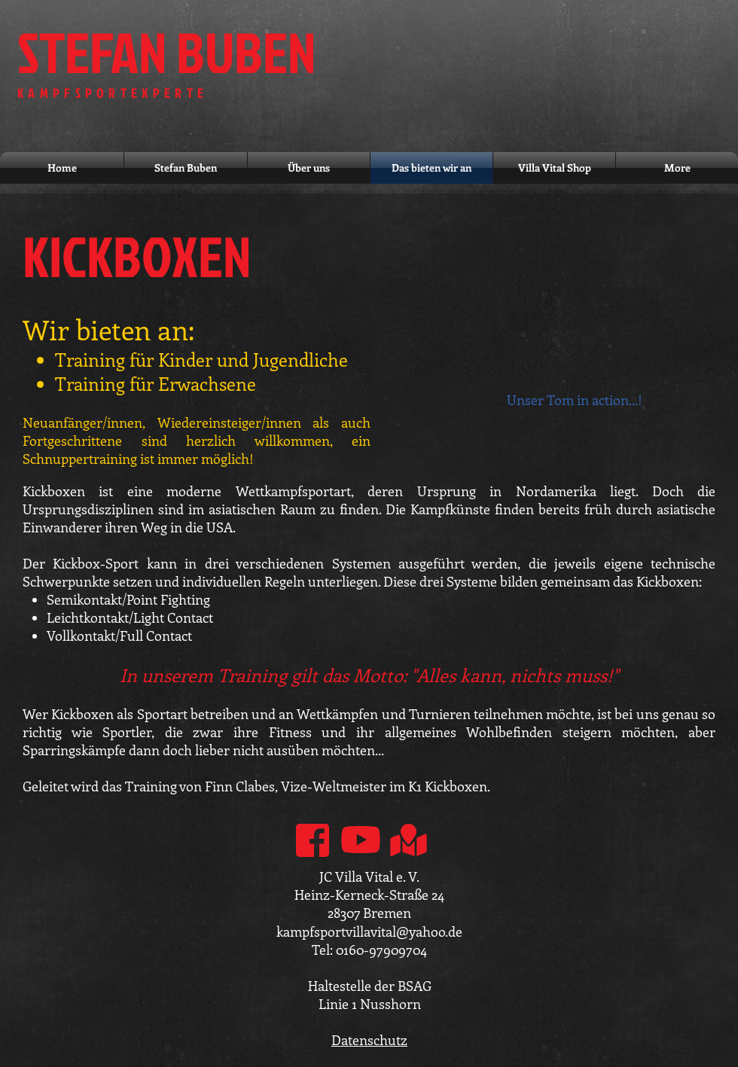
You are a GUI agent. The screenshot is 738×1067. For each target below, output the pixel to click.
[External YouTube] (585, 299)
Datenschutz (369, 1040)
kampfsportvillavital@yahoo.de (369, 931)
